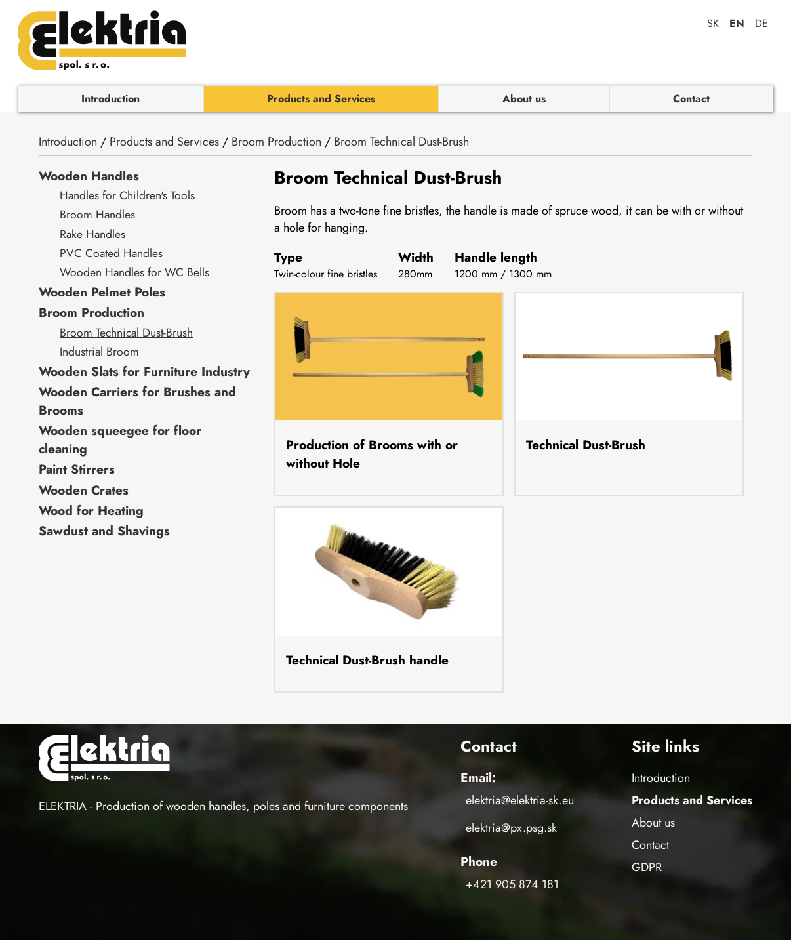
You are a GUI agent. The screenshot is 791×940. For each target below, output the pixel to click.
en (736, 23)
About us (524, 98)
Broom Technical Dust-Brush (401, 141)
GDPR (647, 867)
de (761, 23)
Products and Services (321, 98)
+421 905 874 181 (512, 884)
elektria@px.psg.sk (511, 827)
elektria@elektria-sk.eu (520, 800)
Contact (691, 98)
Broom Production (276, 141)
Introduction (110, 98)
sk (713, 23)
